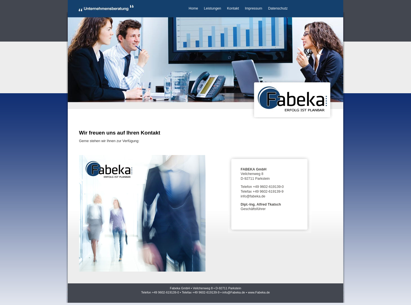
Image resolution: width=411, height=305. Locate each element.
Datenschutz (278, 8)
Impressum (253, 8)
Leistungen (212, 8)
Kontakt (233, 8)
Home (193, 8)
